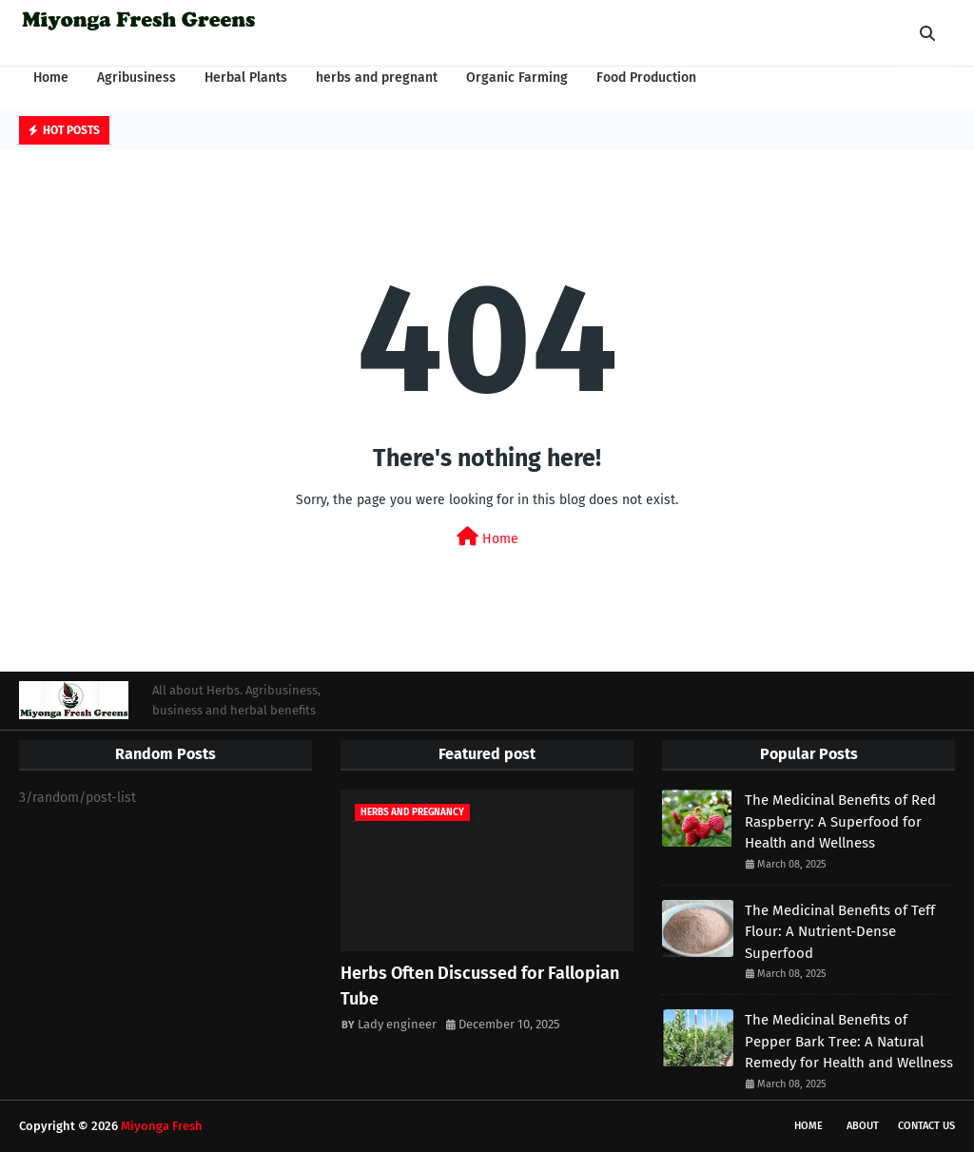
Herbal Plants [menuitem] (246, 77)
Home (487, 537)
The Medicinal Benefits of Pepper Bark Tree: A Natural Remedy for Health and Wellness (849, 1041)
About (863, 1126)
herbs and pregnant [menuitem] (377, 77)
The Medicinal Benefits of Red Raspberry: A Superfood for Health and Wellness (840, 821)
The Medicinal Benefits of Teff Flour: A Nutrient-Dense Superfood (840, 932)
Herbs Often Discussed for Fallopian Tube (480, 986)
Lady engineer (397, 1024)
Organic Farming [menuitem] (517, 77)
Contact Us (926, 1126)
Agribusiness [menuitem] (136, 77)
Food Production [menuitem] (646, 77)
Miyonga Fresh (162, 1126)
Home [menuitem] (50, 77)
